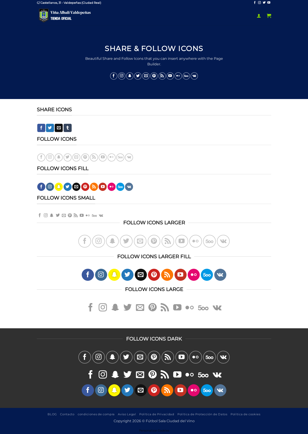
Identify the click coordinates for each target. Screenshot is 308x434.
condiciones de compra (96, 414)
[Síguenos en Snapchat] (129, 76)
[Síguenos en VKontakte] (194, 76)
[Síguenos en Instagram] (259, 2)
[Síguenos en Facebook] (254, 2)
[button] (259, 16)
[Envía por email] (59, 128)
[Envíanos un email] (146, 76)
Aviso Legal (127, 414)
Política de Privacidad (156, 414)
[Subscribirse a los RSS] (162, 76)
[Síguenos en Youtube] (268, 2)
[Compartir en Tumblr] (68, 128)
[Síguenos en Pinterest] (154, 76)
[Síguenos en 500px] (186, 76)
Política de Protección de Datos (202, 414)
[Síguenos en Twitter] (264, 2)
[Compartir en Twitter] (50, 128)
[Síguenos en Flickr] (178, 76)
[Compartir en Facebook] (41, 128)
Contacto (67, 414)
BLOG (52, 414)
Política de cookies (245, 414)
